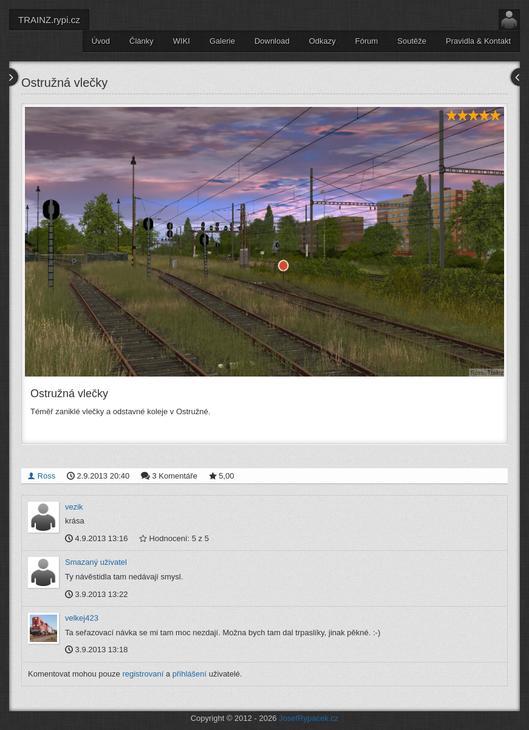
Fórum (366, 41)
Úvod (101, 41)
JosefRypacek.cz (308, 718)
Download (272, 41)
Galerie (222, 41)
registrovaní (142, 673)
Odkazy (322, 41)
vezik (74, 506)
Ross (41, 476)
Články (141, 41)
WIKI (181, 41)
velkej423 (81, 618)
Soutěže (411, 41)
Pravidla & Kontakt (478, 41)
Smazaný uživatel (96, 562)
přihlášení (189, 673)
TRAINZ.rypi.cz (49, 20)
